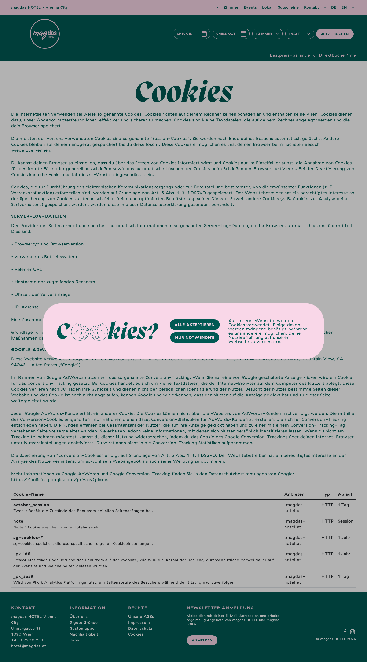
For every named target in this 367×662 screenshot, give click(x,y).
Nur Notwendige (194, 337)
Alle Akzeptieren (195, 324)
